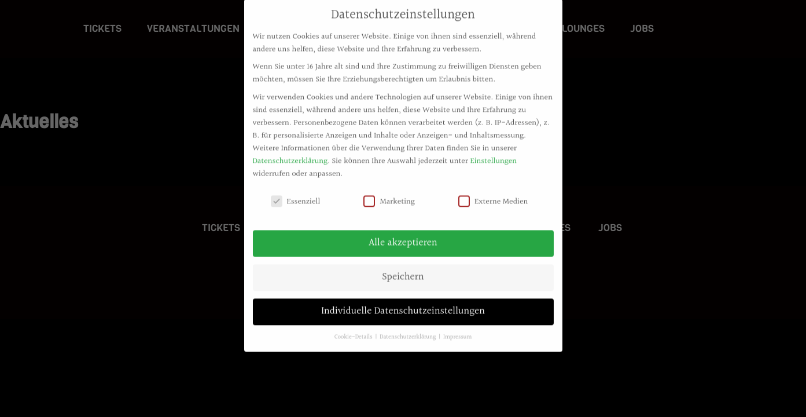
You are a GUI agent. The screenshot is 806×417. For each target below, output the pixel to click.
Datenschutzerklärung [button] (408, 331)
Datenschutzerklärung (290, 154)
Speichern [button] (403, 271)
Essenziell (296, 195)
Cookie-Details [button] (354, 331)
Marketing (388, 195)
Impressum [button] (457, 331)
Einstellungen (493, 154)
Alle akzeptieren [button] (403, 237)
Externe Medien (493, 195)
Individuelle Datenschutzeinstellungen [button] (403, 305)
